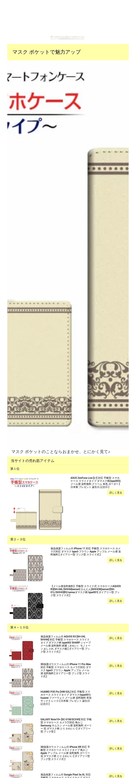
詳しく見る (115, 492)
